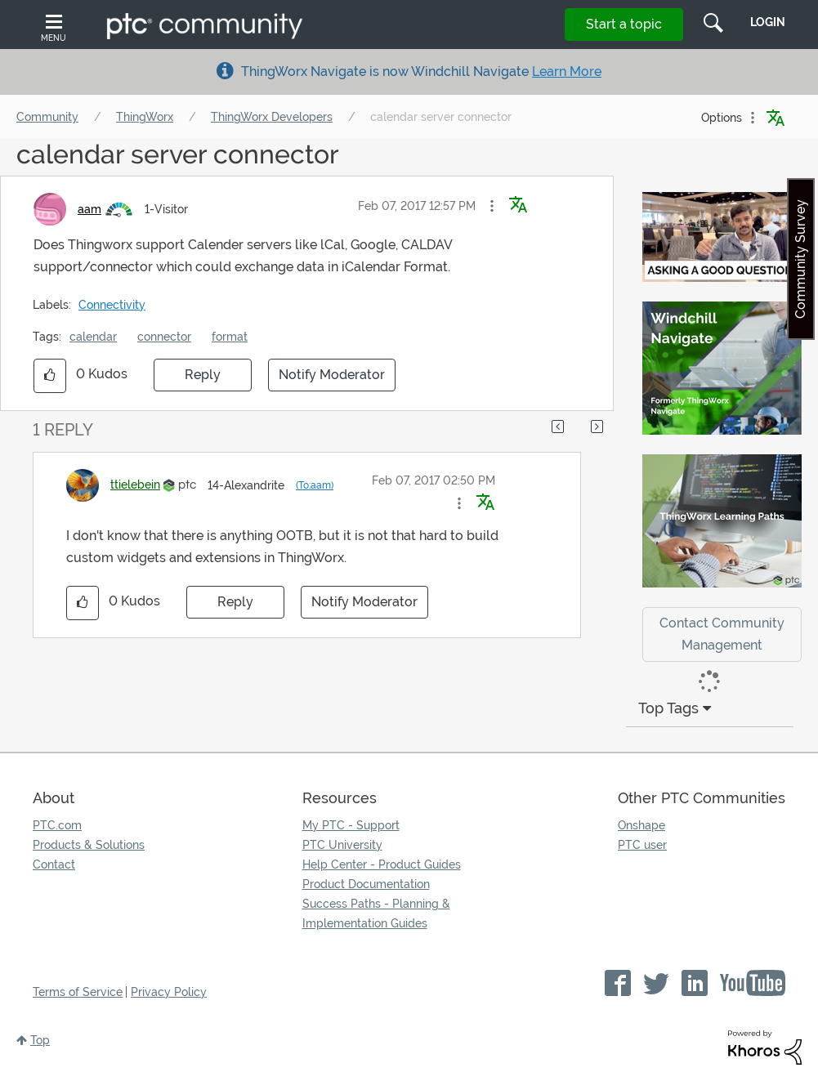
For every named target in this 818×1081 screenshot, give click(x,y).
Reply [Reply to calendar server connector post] (203, 374)
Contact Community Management (721, 634)
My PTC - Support (351, 825)
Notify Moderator (332, 374)
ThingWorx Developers (272, 116)
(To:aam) (314, 485)
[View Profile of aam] (89, 209)
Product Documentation (366, 884)
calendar (93, 336)
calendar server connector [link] (441, 116)
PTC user (642, 844)
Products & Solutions (89, 844)
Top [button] (40, 1040)
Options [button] (721, 117)
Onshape (641, 825)
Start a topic (624, 24)
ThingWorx (144, 116)
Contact (54, 864)
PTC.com (57, 825)
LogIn (767, 22)
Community (47, 116)
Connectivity (111, 304)
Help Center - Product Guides (381, 864)
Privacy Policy (169, 992)
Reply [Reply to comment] (235, 602)
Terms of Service (78, 992)
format (230, 336)
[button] (492, 206)
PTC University (342, 844)
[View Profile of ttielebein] (135, 484)
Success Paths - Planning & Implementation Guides (376, 913)
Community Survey (800, 259)
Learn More (566, 71)
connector (164, 336)
